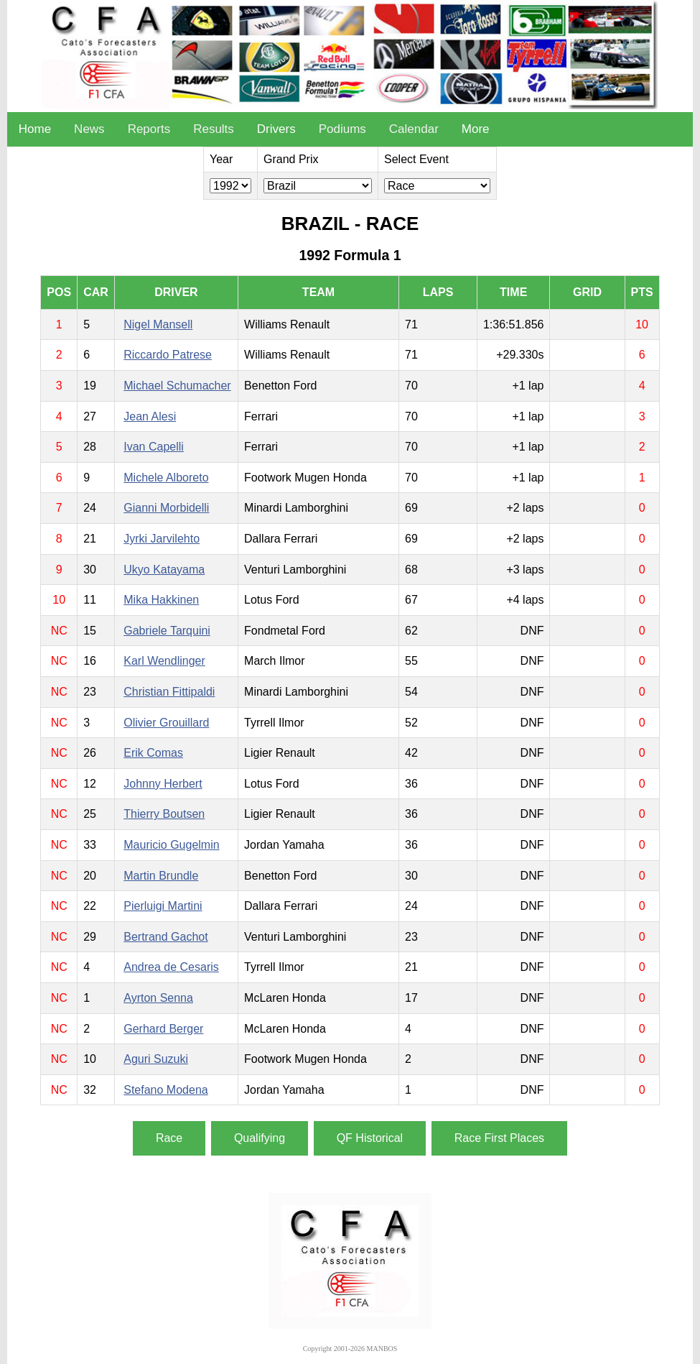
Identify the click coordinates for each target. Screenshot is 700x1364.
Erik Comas (153, 753)
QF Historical (370, 1138)
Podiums (342, 129)
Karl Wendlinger (164, 661)
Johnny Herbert (162, 784)
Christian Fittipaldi (169, 692)
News (89, 129)
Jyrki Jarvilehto (161, 539)
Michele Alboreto (165, 477)
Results (213, 129)
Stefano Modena (165, 1090)
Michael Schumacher (176, 385)
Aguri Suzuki (155, 1059)
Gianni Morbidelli (166, 508)
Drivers (276, 129)
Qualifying (259, 1138)
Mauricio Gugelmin (171, 845)
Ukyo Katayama (164, 569)
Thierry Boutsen (164, 814)
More (476, 129)
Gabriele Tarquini (166, 631)
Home (35, 129)
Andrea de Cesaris (171, 967)
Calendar (414, 129)
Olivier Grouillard (166, 722)
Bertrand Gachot (165, 937)
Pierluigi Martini (162, 906)
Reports (149, 129)
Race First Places (499, 1138)
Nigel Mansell (157, 324)
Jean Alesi (149, 416)
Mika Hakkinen (161, 600)
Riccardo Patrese (167, 355)
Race (169, 1138)
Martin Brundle (160, 876)
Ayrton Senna (158, 998)
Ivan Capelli (153, 447)
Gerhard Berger (163, 1029)
